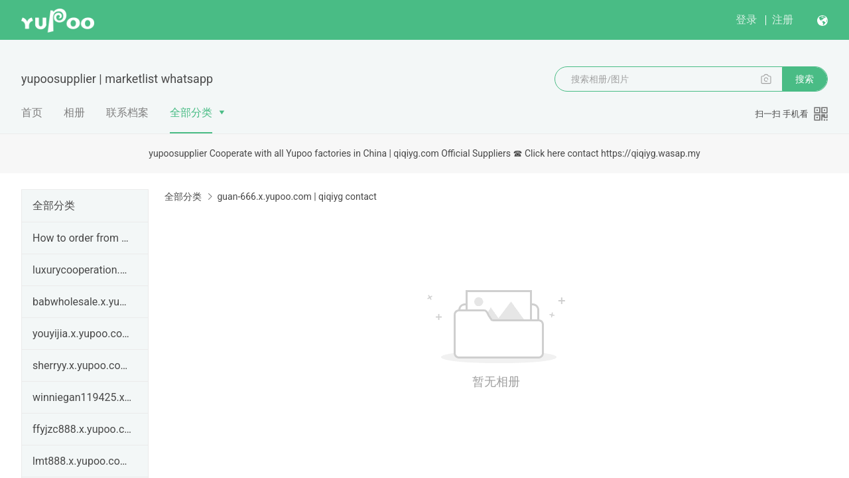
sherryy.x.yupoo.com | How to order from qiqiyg (82, 365)
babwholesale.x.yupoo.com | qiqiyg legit (82, 301)
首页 (31, 112)
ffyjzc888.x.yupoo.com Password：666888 (82, 429)
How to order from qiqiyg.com (82, 238)
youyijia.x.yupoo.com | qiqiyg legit (82, 333)
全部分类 (191, 112)
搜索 (804, 79)
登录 (746, 19)
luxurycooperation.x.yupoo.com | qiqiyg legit (82, 270)
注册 (782, 19)
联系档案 (127, 112)
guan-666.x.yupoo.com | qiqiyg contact (296, 196)
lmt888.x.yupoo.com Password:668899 (82, 461)
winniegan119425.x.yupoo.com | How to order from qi (82, 397)
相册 (74, 112)
